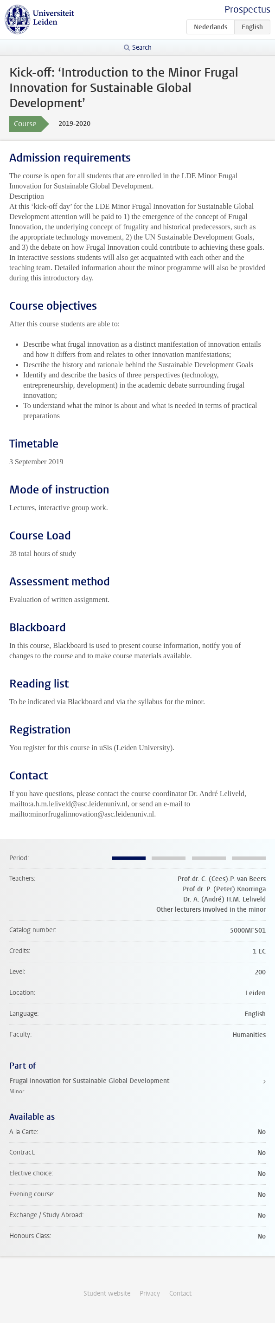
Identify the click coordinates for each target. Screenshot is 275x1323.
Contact (180, 1293)
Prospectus (247, 9)
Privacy (150, 1293)
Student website (106, 1293)
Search (142, 47)
